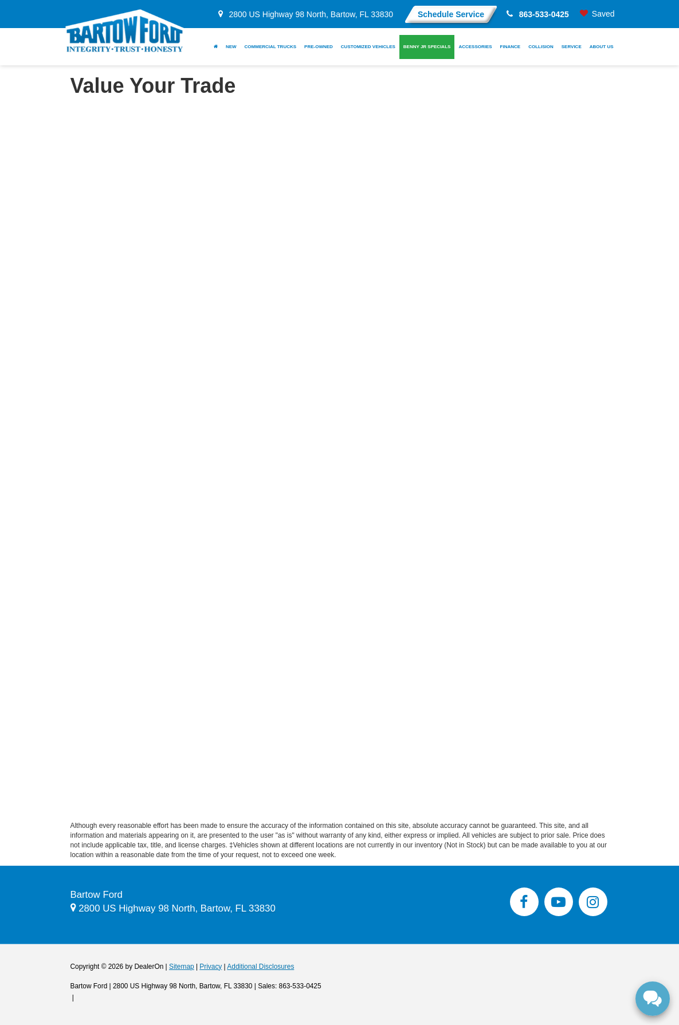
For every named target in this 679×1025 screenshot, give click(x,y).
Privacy (210, 967)
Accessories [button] (475, 46)
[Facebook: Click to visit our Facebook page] (524, 901)
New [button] (231, 46)
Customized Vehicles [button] (368, 46)
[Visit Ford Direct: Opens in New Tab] (79, 997)
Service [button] (572, 46)
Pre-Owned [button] (318, 46)
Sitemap (181, 967)
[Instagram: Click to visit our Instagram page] (593, 901)
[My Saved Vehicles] (597, 14)
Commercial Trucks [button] (271, 46)
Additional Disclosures (260, 967)
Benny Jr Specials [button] (427, 46)
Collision (541, 46)
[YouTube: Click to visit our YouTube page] (559, 901)
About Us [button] (602, 46)
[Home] (216, 47)
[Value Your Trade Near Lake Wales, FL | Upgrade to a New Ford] (339, 458)
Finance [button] (510, 46)
